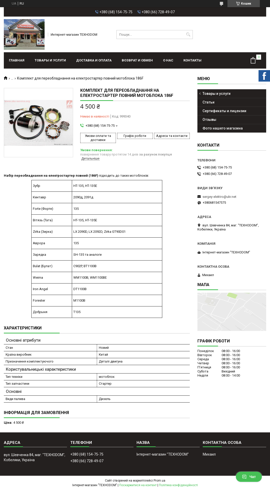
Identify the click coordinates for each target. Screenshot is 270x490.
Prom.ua (159, 480)
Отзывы (209, 120)
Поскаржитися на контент (138, 485)
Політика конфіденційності (178, 485)
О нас (168, 60)
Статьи (208, 102)
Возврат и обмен (137, 60)
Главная (16, 60)
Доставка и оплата (94, 60)
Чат (249, 476)
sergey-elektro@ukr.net (219, 197)
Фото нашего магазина (222, 128)
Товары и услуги (50, 60)
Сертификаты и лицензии (224, 111)
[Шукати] (188, 34)
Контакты (192, 60)
